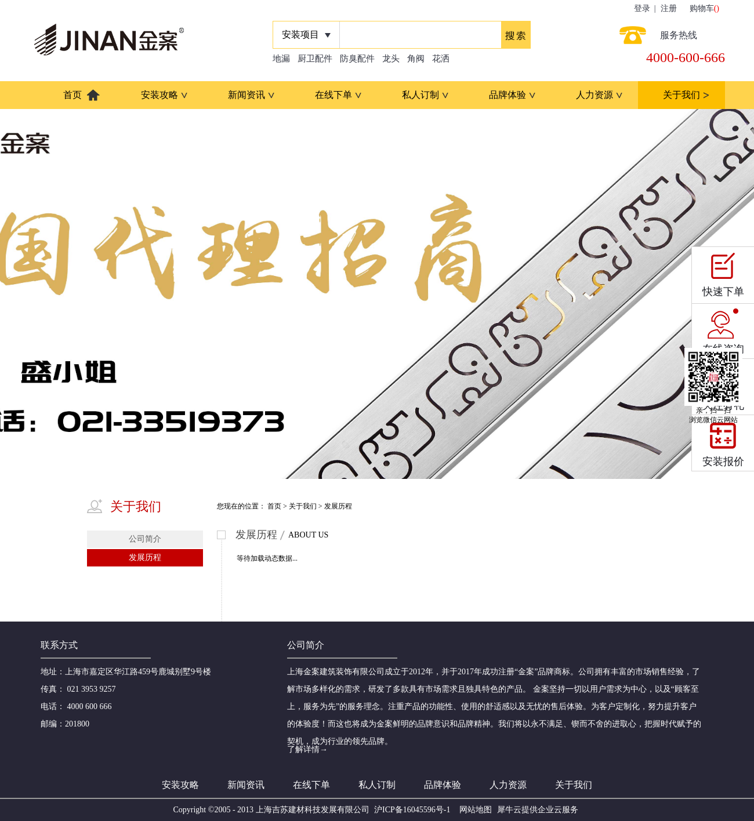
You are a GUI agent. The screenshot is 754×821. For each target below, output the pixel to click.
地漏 (281, 58)
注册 (669, 8)
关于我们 (303, 506)
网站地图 (473, 809)
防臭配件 (357, 58)
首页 (72, 95)
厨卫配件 (315, 58)
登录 (642, 8)
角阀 (416, 58)
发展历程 (338, 506)
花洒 (440, 58)
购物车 (702, 8)
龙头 (391, 58)
